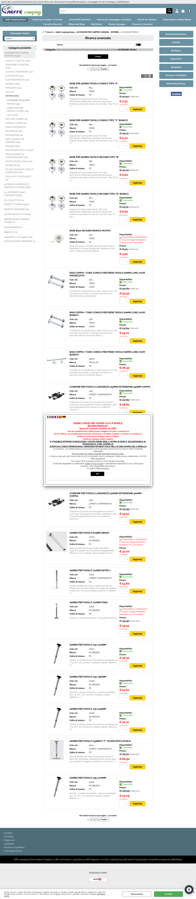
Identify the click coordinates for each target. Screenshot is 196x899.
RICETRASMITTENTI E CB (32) (19, 152)
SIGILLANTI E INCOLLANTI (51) (18, 180)
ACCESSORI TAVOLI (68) (18, 102)
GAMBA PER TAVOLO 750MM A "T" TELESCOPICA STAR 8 (100, 744)
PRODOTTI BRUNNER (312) (16, 211)
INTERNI (112, 52)
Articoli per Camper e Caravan (63, 20)
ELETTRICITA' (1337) (14, 78)
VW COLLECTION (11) (14, 202)
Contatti (8, 836)
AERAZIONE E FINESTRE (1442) (17, 68)
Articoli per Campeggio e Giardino (133, 20)
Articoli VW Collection (97, 20)
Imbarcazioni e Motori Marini (36, 26)
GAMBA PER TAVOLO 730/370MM (88, 647)
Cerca (60, 47)
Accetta (168, 894)
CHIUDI (194, 892)
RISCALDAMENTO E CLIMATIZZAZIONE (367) (16, 158)
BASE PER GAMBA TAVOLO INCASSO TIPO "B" (94, 159)
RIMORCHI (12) (11, 234)
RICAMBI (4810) (12, 148)
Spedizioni (9, 847)
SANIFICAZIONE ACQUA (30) (18, 163)
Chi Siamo (9, 840)
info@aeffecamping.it (75, 2)
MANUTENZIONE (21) (15, 129)
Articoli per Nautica (167, 20)
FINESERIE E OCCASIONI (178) (18, 239)
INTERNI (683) (12, 98)
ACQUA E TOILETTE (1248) (17, 63)
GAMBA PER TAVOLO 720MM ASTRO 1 (90, 573)
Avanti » (104, 71)
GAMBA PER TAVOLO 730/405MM (88, 712)
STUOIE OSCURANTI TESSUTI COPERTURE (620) (19, 173)
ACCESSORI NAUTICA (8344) (17, 216)
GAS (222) (9, 94)
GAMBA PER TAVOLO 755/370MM (88, 781)
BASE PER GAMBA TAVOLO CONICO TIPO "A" (94, 85)
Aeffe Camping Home (29, 20)
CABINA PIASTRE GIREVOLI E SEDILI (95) (18, 112)
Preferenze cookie (98, 876)
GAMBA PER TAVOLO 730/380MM (88, 680)
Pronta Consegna (136, 26)
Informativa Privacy (13, 854)
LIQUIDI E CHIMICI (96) (16, 125)
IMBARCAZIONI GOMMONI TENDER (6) (16, 223)
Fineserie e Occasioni (163, 26)
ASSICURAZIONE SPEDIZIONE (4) (19, 243)
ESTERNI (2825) (12, 86)
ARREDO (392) (13, 106)
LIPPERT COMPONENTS (100, 397)
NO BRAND (94, 543)
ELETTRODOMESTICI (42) (17, 82)
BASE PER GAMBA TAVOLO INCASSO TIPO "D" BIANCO (99, 196)
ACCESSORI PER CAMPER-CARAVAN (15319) (16, 56)
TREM (91, 93)
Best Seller (114, 26)
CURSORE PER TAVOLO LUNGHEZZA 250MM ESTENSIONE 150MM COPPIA (110, 389)
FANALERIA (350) (13, 90)
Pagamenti (9, 843)
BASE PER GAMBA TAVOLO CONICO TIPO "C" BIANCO (99, 122)
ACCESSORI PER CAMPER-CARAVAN (92, 52)
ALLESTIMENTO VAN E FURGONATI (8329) (15, 196)
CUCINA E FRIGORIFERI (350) (19, 74)
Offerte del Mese (93, 26)
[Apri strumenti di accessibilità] (189, 889)
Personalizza (137, 894)
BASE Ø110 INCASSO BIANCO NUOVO (90, 233)
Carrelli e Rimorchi (67, 26)
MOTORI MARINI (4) (13, 229)
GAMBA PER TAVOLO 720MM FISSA (89, 605)
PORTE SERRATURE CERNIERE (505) (14, 143)
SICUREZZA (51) (12, 167)
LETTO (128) (12, 117)
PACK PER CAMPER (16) (16, 121)
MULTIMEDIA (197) (14, 133)
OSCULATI (94, 365)
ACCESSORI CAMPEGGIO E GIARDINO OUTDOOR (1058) (17, 188)
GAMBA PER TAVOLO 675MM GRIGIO (89, 535)
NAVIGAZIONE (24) (14, 137)
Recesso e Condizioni (14, 851)
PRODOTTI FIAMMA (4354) (16, 206)
